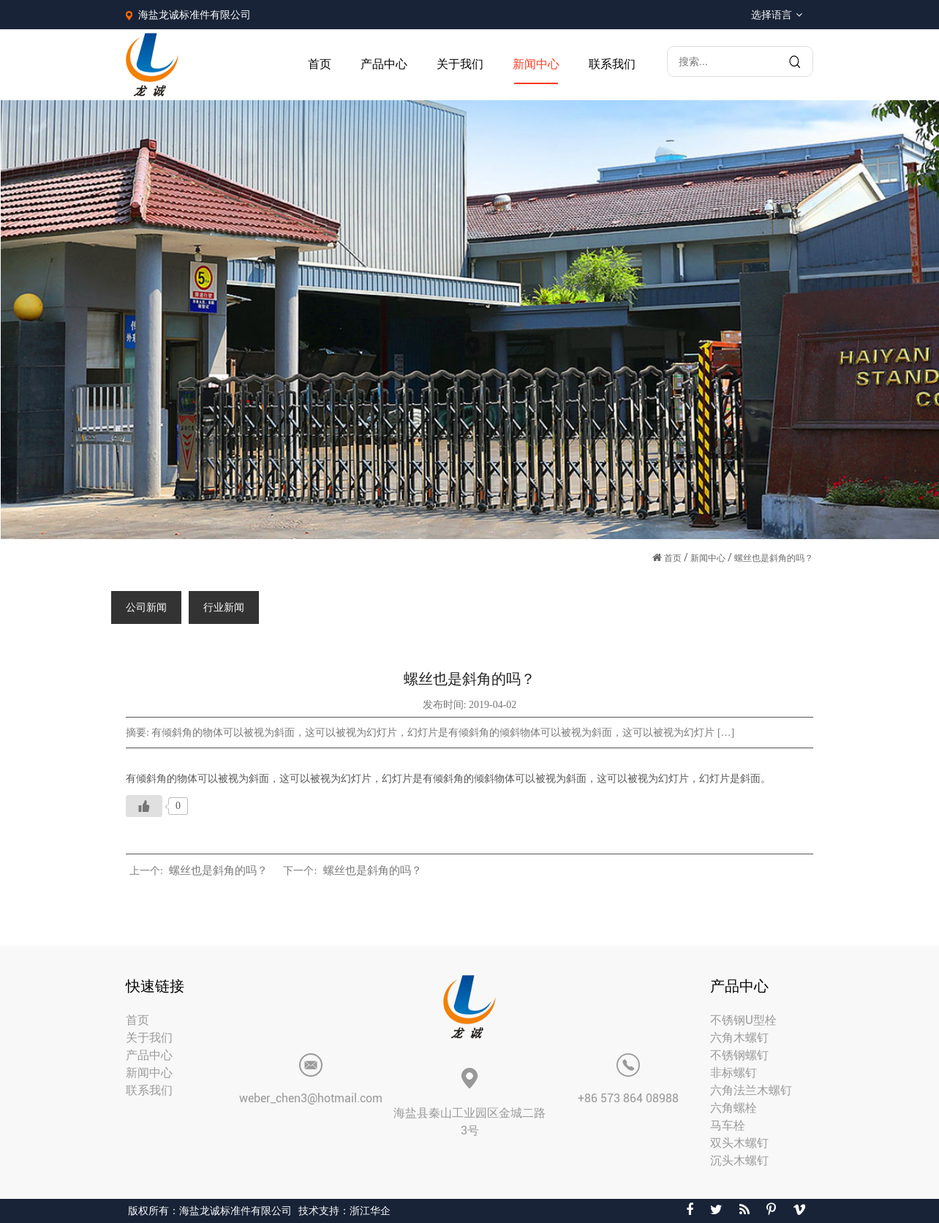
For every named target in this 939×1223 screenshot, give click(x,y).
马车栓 (727, 1125)
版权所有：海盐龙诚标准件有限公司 (210, 1210)
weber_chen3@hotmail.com (310, 1098)
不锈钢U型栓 (743, 1020)
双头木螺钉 (739, 1143)
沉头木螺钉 (739, 1160)
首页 (319, 64)
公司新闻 (146, 607)
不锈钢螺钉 (739, 1055)
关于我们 (460, 64)
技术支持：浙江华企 (344, 1210)
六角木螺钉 (739, 1038)
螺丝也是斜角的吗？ (218, 870)
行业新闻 (223, 607)
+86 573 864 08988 (628, 1098)
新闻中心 (536, 64)
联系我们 (612, 64)
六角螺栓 (733, 1108)
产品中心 (384, 64)
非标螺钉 (733, 1073)
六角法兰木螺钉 (751, 1090)
